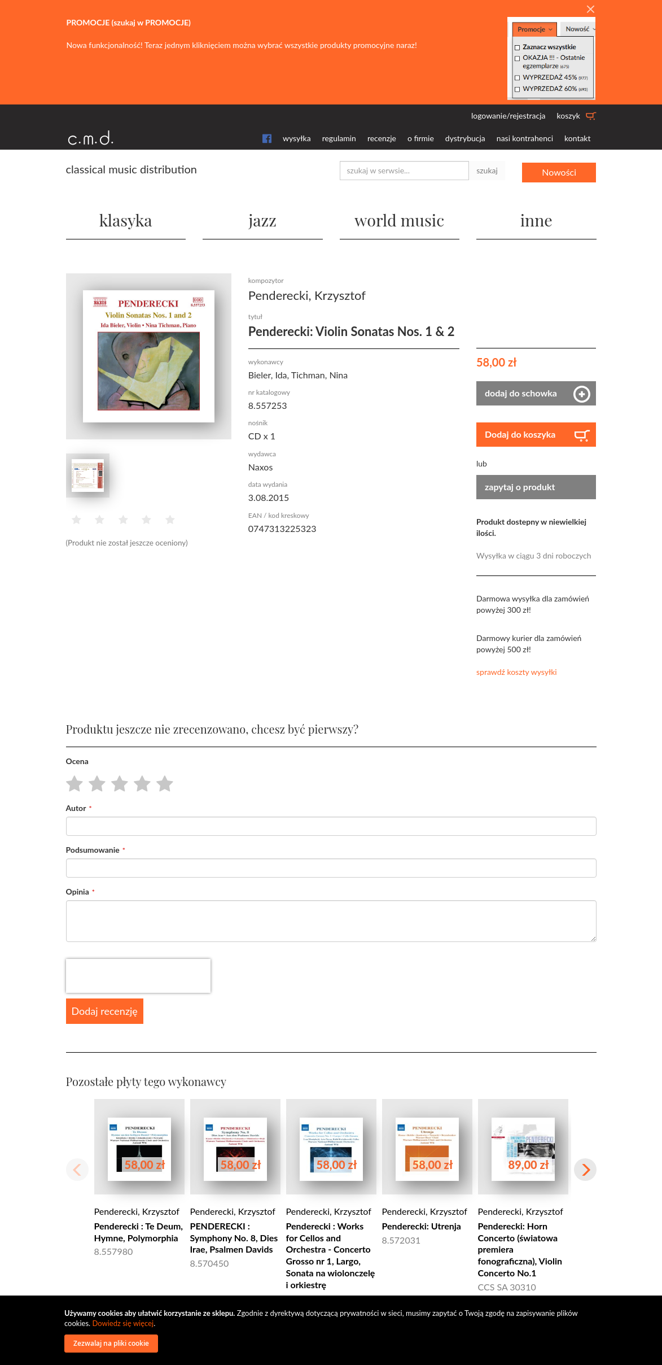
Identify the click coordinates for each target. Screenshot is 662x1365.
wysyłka (297, 138)
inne (536, 217)
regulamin (339, 138)
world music (399, 217)
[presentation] (138, 974)
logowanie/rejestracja (508, 115)
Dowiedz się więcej (123, 1323)
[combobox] (405, 170)
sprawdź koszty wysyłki (516, 670)
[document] (332, 1330)
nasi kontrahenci (525, 138)
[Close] (590, 9)
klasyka (126, 217)
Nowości (559, 170)
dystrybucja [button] (465, 138)
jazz (262, 217)
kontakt (577, 138)
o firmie (420, 138)
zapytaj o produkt (520, 484)
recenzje (381, 138)
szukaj (487, 170)
